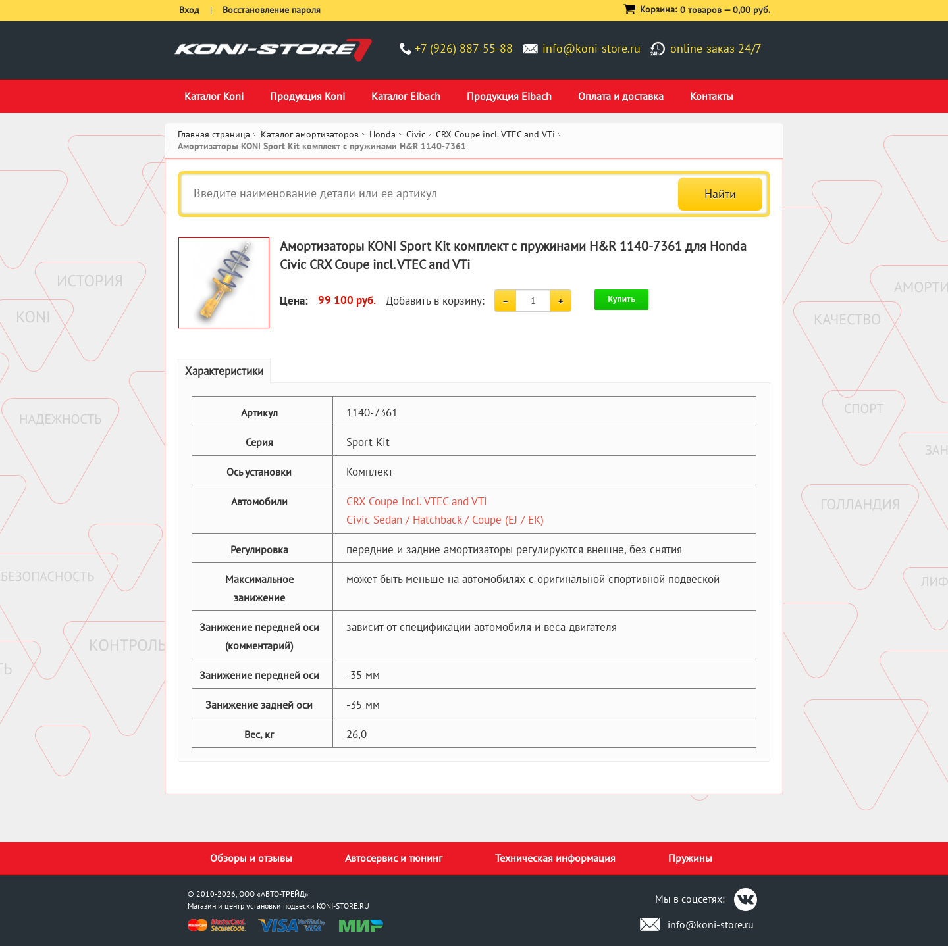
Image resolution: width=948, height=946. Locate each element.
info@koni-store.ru (591, 48)
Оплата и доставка (621, 96)
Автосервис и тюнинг (393, 857)
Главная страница (214, 134)
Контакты (711, 96)
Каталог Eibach (405, 96)
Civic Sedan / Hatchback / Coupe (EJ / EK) (445, 519)
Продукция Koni (307, 96)
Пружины (690, 857)
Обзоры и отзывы (251, 857)
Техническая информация (555, 857)
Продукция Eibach (509, 96)
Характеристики (224, 371)
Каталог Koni (214, 96)
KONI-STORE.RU (343, 905)
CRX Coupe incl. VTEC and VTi (416, 501)
